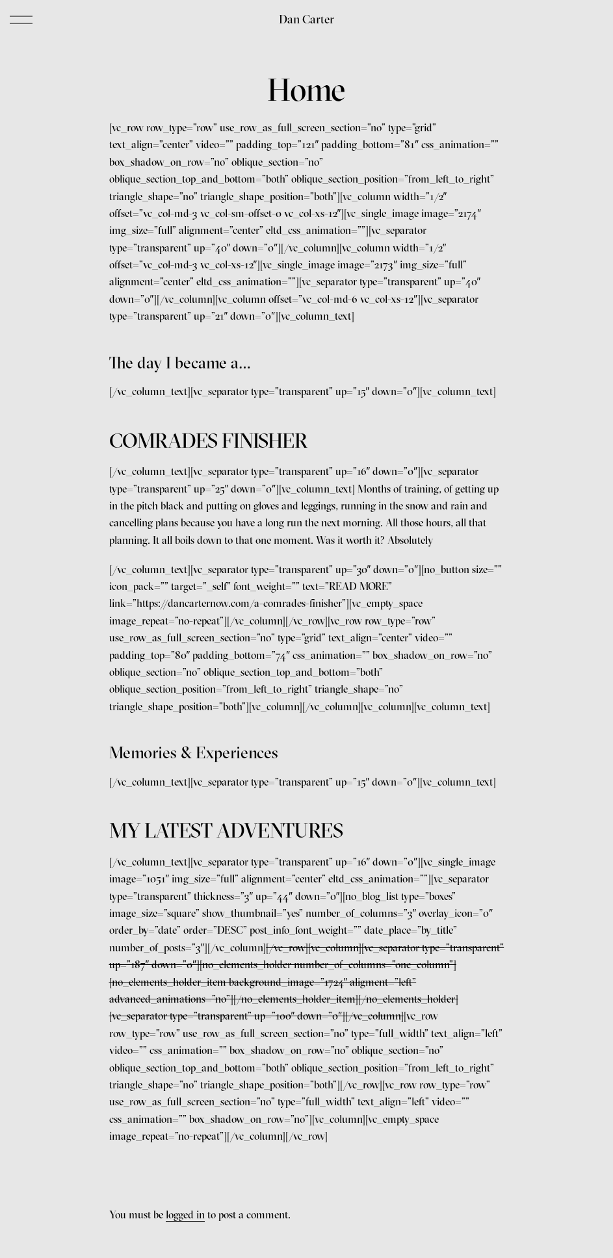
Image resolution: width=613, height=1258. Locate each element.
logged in (185, 1214)
